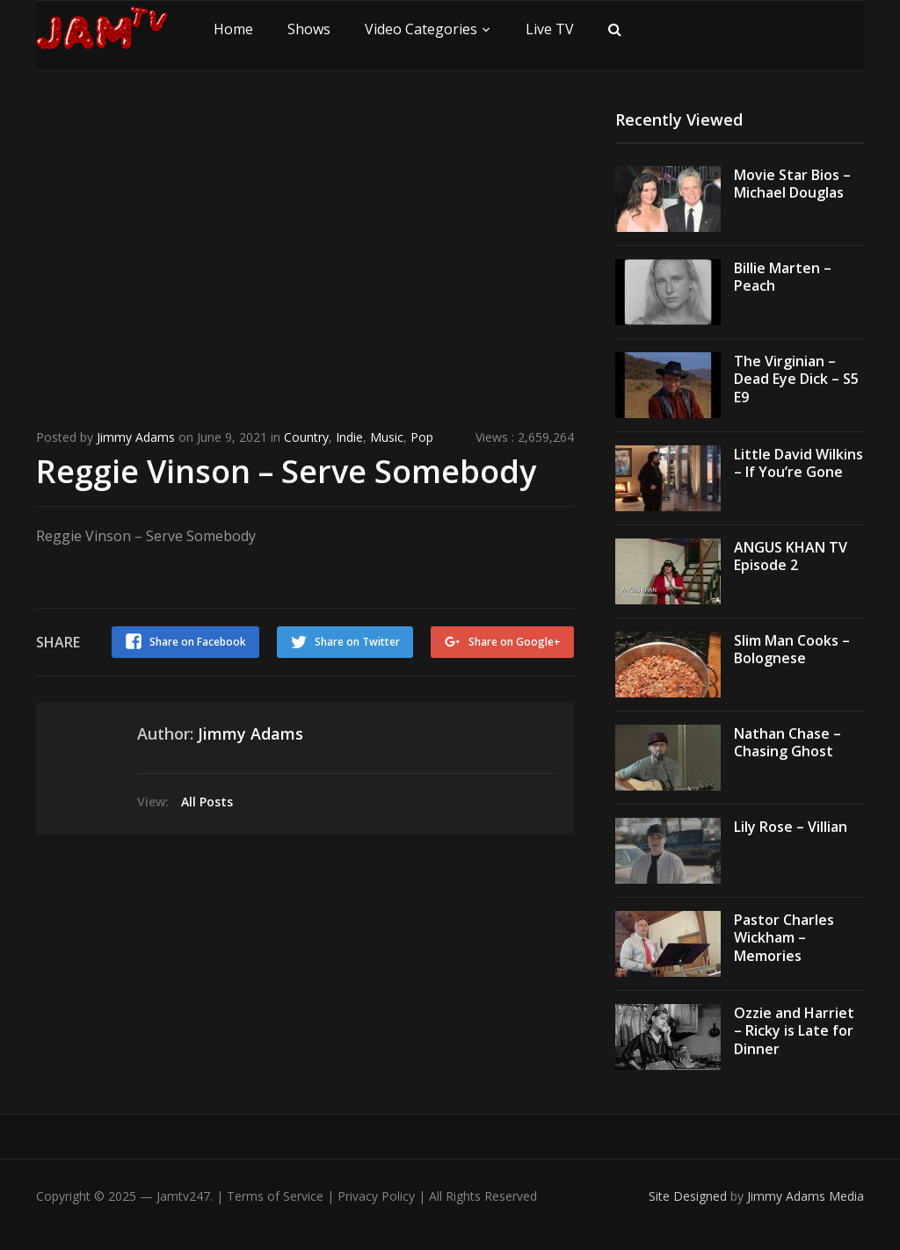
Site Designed (689, 1196)
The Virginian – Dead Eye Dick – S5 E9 (796, 379)
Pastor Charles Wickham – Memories (784, 938)
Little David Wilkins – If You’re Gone (798, 463)
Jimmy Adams (136, 437)
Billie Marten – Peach (782, 277)
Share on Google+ (514, 641)
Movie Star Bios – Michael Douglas (792, 184)
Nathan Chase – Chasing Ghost (787, 743)
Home (233, 29)
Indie (349, 437)
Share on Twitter (357, 641)
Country (306, 437)
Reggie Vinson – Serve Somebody (286, 471)
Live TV (550, 29)
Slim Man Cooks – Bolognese (792, 649)
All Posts (207, 801)
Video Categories (421, 29)
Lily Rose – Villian (790, 826)
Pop (421, 437)
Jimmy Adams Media (805, 1196)
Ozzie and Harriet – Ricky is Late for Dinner (794, 1031)
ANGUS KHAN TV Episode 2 (790, 556)
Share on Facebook (197, 641)
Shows (308, 29)
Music (386, 437)
